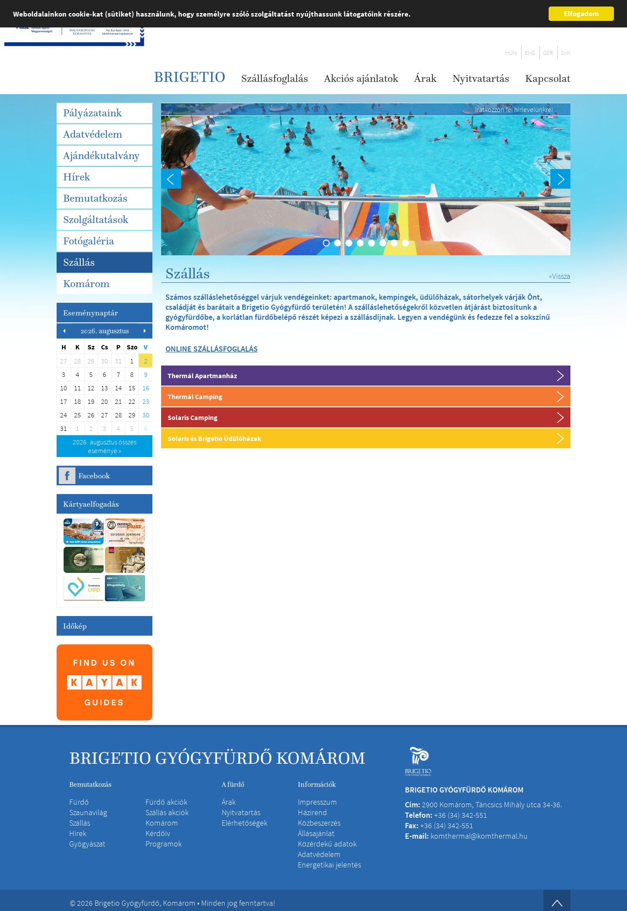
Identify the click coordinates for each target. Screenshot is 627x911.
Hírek (76, 176)
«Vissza (559, 276)
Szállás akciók (167, 812)
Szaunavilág (88, 812)
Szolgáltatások (95, 219)
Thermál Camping (195, 396)
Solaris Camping (193, 417)
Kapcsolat (547, 78)
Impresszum (317, 802)
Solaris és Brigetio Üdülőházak (214, 438)
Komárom (86, 283)
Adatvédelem (92, 134)
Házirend (312, 812)
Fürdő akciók (166, 802)
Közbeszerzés (319, 823)
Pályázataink (92, 112)
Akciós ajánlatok (361, 78)
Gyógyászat (87, 844)
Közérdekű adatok (327, 844)
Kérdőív (157, 833)
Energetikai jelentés (329, 865)
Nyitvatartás (480, 78)
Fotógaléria (88, 240)
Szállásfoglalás (274, 78)
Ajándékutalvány (101, 155)
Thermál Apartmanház (202, 375)
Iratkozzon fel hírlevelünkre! (514, 109)
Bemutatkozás (95, 198)
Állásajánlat (316, 833)
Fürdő (79, 802)
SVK (565, 53)
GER (548, 53)
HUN (511, 53)
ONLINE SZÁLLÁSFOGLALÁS (211, 349)
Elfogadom (581, 13)
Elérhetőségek (244, 823)
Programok (163, 844)
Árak (425, 78)
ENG (530, 53)
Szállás (79, 262)
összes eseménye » (104, 446)
